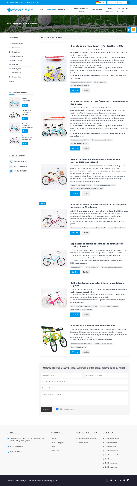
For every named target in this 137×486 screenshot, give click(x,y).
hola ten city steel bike (100, 82)
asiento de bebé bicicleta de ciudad (81, 185)
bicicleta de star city (77, 267)
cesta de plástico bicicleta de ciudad (105, 185)
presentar (46, 409)
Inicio (42, 10)
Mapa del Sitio (55, 455)
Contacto (13, 433)
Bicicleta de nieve (15, 73)
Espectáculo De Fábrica (81, 10)
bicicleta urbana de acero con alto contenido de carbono (87, 188)
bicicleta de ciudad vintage (78, 347)
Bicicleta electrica (15, 48)
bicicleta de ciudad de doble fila (80, 140)
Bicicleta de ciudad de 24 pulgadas (102, 140)
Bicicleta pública (14, 52)
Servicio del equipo (57, 443)
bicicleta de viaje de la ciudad (79, 143)
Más (24, 106)
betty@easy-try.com (16, 2)
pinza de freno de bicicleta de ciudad (81, 309)
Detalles (86, 90)
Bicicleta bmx (13, 64)
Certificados (55, 451)
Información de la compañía (87, 439)
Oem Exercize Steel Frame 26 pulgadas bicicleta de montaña (27, 113)
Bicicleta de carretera (16, 56)
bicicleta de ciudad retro (92, 267)
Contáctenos (96, 10)
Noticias (61, 10)
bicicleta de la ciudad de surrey (80, 85)
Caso (69, 10)
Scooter (11, 81)
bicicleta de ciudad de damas (79, 228)
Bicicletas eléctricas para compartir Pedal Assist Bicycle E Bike (27, 125)
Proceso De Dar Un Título (123, 10)
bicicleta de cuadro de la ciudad (109, 306)
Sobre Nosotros (109, 10)
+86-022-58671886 (20, 171)
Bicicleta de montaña (16, 44)
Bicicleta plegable (15, 68)
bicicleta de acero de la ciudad (103, 344)
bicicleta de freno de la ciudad (117, 228)
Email (75, 90)
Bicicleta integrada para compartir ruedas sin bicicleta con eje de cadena (27, 100)
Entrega (53, 439)
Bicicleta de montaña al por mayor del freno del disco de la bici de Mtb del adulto (27, 138)
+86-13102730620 (33, 2)
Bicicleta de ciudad (15, 60)
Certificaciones (83, 443)
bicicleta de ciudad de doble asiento (81, 344)
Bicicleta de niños (15, 77)
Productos (51, 10)
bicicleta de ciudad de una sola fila (81, 82)
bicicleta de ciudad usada (98, 228)
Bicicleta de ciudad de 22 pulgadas (112, 267)
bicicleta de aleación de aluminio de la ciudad (84, 306)
